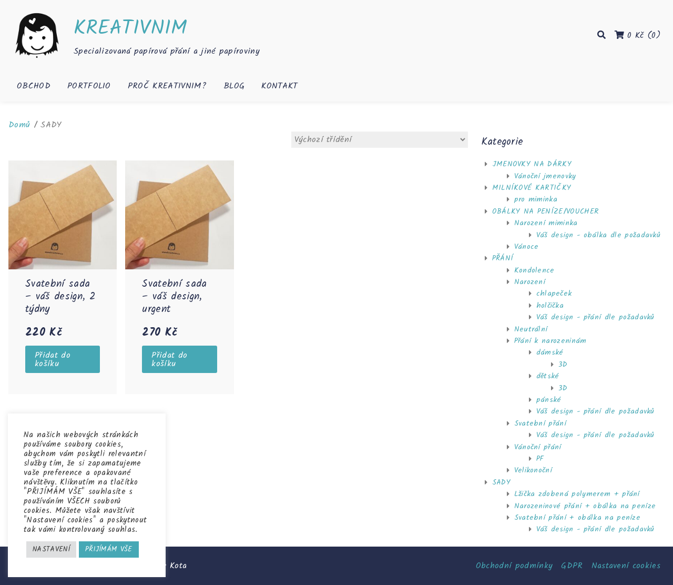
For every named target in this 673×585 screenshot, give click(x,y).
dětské (547, 376)
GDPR (572, 565)
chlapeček (554, 293)
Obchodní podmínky (514, 565)
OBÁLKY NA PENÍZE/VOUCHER (545, 211)
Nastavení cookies (626, 565)
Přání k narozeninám (550, 341)
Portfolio (89, 86)
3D (563, 364)
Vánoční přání (538, 447)
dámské (550, 352)
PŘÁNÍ (503, 258)
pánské (549, 400)
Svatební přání (540, 423)
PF (540, 459)
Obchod (33, 86)
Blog (233, 86)
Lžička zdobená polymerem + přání (577, 494)
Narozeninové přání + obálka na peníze (585, 506)
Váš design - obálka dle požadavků (598, 235)
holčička (550, 305)
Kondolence (534, 270)
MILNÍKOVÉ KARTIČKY (532, 188)
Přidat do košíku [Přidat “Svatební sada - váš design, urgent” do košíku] (169, 359)
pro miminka (536, 199)
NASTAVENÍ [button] (51, 549)
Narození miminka (546, 223)
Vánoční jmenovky (545, 176)
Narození (530, 282)
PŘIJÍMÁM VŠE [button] (108, 549)
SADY (501, 482)
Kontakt (279, 86)
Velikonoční (533, 470)
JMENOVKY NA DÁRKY (532, 164)
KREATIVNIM (130, 29)
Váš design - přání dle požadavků (595, 317)
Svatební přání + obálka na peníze (577, 517)
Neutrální (531, 329)
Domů (19, 125)
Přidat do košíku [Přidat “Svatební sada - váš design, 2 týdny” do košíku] (52, 359)
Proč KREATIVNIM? (167, 86)
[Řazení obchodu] (379, 140)
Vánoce (526, 247)
